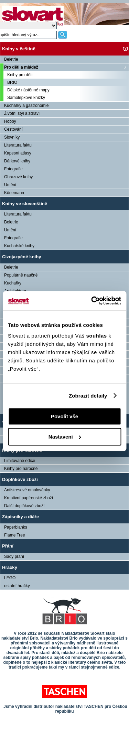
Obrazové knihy (18, 176)
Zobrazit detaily (88, 396)
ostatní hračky (17, 585)
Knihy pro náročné (20, 468)
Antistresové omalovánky (27, 490)
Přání (7, 546)
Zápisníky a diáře (20, 516)
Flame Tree (14, 535)
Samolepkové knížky (26, 97)
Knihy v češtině (18, 48)
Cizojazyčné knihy (21, 256)
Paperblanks (15, 527)
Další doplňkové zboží (24, 505)
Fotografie (13, 169)
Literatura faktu (18, 145)
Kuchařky (12, 283)
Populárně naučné (20, 275)
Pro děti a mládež (21, 67)
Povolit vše (64, 416)
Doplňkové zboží (20, 479)
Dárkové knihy (17, 161)
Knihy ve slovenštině (24, 203)
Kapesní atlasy (17, 153)
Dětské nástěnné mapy (28, 90)
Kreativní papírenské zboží (28, 497)
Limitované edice (19, 460)
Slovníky (12, 137)
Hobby (10, 121)
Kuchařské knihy (19, 245)
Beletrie (11, 59)
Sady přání (14, 556)
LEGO (9, 577)
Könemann (14, 192)
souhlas (97, 336)
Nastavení (65, 437)
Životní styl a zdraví (22, 113)
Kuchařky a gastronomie (26, 105)
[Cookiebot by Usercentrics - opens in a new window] (92, 300)
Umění (10, 184)
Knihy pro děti (19, 74)
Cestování (13, 129)
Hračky (9, 567)
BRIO (12, 82)
